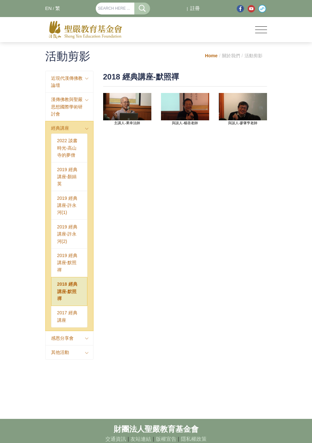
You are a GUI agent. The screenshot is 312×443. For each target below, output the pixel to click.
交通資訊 (115, 439)
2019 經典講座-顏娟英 (67, 177)
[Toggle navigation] (261, 29)
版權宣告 (166, 439)
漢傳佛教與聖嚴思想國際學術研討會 (67, 106)
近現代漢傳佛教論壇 (67, 82)
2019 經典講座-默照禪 (67, 262)
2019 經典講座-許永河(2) (67, 234)
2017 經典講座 (67, 316)
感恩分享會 (62, 338)
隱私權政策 (194, 439)
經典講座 (60, 128)
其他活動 (60, 352)
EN (48, 8)
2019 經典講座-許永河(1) (67, 205)
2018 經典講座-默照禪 (67, 291)
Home (211, 55)
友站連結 (140, 439)
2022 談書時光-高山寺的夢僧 (67, 148)
